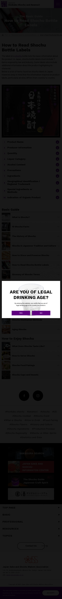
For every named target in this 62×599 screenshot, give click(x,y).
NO (41, 313)
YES (20, 313)
